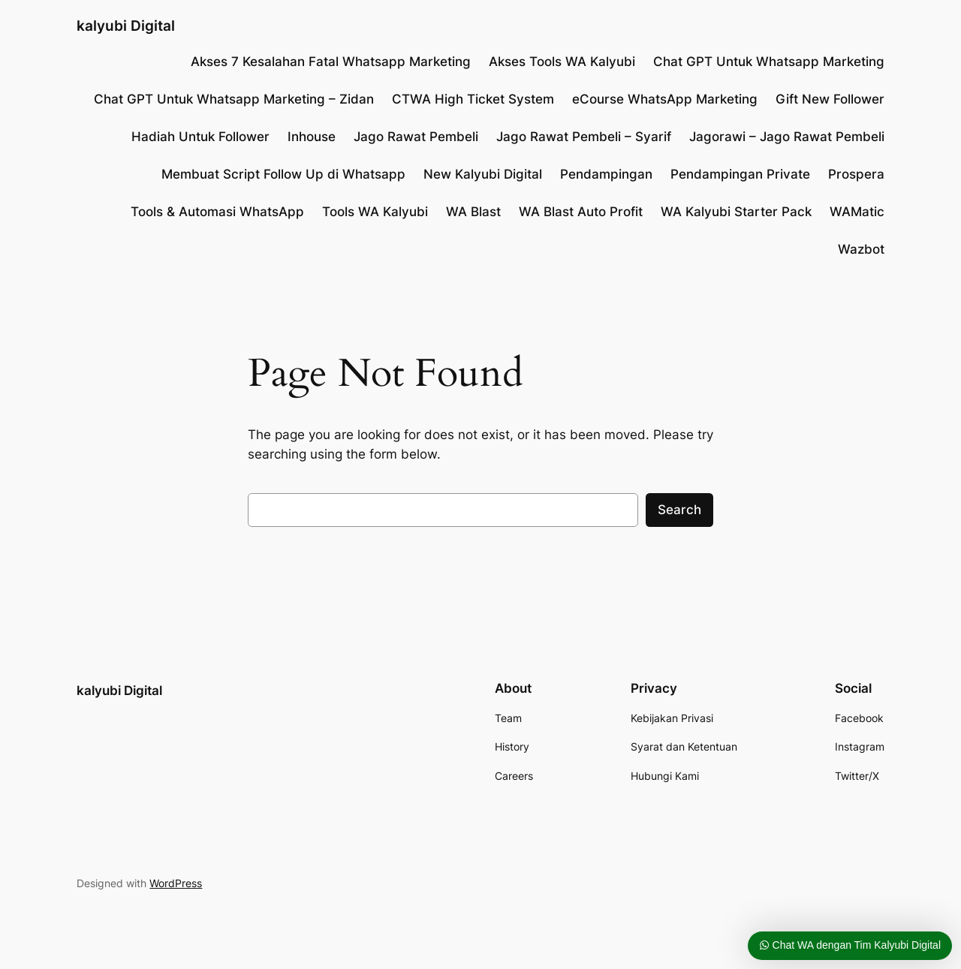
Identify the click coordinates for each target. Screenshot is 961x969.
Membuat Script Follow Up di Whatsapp (283, 174)
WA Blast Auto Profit (581, 211)
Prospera (856, 174)
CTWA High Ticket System (473, 99)
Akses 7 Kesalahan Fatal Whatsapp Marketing (331, 61)
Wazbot (861, 249)
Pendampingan (606, 174)
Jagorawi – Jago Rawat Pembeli (786, 136)
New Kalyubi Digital (482, 174)
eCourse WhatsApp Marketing (665, 99)
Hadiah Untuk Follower (200, 136)
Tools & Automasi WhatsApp (217, 211)
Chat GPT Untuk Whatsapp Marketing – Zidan (234, 99)
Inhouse (312, 136)
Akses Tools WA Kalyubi (562, 61)
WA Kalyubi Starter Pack (736, 211)
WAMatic (857, 211)
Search (679, 509)
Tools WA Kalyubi (375, 211)
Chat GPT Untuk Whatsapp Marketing (768, 61)
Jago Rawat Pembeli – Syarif (583, 136)
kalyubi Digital (126, 26)
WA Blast (473, 211)
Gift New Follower (830, 99)
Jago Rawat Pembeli (416, 136)
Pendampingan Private (740, 174)
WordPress (175, 883)
